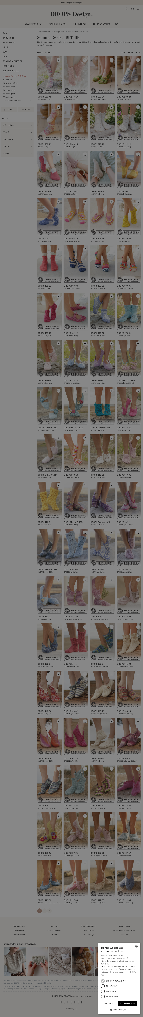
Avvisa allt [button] (109, 1003)
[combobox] (136, 946)
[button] (119, 1009)
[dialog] (119, 978)
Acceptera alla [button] (127, 1003)
